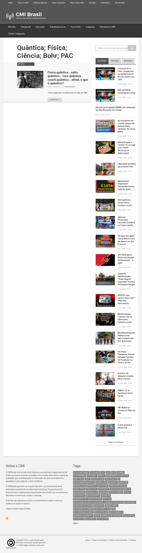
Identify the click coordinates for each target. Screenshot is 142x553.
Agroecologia (97, 479)
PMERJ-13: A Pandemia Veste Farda (125, 393)
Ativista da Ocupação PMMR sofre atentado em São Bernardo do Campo (116, 108)
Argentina (106, 496)
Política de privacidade (118, 540)
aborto (102, 476)
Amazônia (123, 482)
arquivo (128, 61)
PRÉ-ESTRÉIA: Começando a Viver (127, 91)
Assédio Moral (112, 506)
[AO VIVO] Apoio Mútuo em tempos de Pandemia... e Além (126, 259)
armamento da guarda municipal (87, 499)
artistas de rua (116, 502)
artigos (115, 61)
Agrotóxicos (110, 479)
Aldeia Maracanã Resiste (84, 482)
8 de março (92, 476)
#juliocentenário (81, 472)
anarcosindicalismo (117, 486)
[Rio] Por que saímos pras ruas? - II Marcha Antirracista (127, 299)
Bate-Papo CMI (77, 3)
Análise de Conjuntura (97, 486)
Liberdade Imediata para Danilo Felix (127, 165)
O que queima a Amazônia (125, 426)
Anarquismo (79, 489)
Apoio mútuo (79, 496)
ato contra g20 (101, 512)
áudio (97, 516)
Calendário (105, 3)
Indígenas (90, 27)
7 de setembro (80, 476)
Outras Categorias (16, 33)
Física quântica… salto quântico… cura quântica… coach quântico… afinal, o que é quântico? (68, 78)
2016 (113, 472)
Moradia (12, 27)
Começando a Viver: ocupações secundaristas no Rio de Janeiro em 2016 (126, 74)
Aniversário (103, 489)
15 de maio (95, 472)
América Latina (80, 486)
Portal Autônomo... (71, 87)
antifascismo (79, 492)
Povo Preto (76, 27)
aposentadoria (93, 496)
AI (119, 479)
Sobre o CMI (23, 3)
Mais (75, 523)
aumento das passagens (112, 516)
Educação (40, 27)
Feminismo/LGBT (108, 27)
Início (10, 3)
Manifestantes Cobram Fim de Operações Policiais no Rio (125, 318)
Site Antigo (120, 3)
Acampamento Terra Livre (117, 476)
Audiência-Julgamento (83, 516)
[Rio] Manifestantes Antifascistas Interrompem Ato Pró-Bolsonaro (127, 337)
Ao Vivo (127, 492)
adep (88, 479)
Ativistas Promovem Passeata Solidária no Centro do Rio (126, 221)
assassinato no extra (83, 506)
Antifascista (92, 492)
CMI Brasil (29, 14)
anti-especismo (117, 489)
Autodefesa (91, 519)
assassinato (130, 502)
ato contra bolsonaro (83, 512)
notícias (103, 60)
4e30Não (120, 472)
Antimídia (103, 492)
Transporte (26, 27)
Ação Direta (79, 479)
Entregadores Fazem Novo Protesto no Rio (125, 203)
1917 (102, 472)
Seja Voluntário (58, 3)
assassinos (98, 506)
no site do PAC (81, 93)
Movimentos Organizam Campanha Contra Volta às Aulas (126, 185)
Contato (92, 3)
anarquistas (91, 489)
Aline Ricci (113, 482)
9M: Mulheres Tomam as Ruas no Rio (126, 411)
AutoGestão (103, 519)
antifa (127, 489)
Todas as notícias (115, 442)
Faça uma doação (99, 540)
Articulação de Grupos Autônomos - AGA (91, 502)
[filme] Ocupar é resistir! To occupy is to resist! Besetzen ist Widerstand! (126, 147)
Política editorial (40, 3)
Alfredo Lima (101, 482)
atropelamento (116, 512)
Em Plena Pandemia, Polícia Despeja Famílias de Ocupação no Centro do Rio (126, 357)
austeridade (129, 516)
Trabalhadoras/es (58, 27)
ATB (113, 509)
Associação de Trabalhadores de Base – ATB (92, 509)
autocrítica (79, 519)
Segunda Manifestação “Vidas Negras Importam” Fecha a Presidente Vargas (126, 279)
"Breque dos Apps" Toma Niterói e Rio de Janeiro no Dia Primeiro (126, 240)
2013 (108, 472)
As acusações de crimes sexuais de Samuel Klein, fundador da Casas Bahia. (126, 126)
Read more (55, 99)
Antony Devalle (115, 492)
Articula (107, 499)
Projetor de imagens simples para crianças (126, 376)
